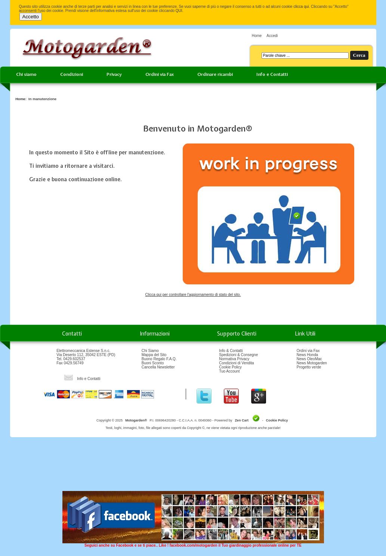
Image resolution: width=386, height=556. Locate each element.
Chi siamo (26, 74)
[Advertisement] (193, 467)
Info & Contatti (231, 351)
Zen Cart (241, 420)
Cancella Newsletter (158, 367)
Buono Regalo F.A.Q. (159, 359)
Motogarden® (136, 420)
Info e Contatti (272, 74)
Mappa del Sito (154, 355)
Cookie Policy (230, 367)
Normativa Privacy (234, 359)
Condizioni (71, 74)
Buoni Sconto (153, 363)
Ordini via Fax (159, 74)
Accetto (30, 16)
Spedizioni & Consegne (238, 355)
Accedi (272, 36)
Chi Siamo (150, 351)
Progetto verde (309, 367)
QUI (179, 11)
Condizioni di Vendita (236, 363)
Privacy (114, 74)
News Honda (307, 355)
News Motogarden (312, 363)
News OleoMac (309, 359)
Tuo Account (229, 371)
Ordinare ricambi (215, 74)
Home (257, 36)
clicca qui (301, 6)
